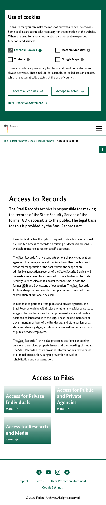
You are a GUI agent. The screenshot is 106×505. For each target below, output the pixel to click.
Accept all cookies (28, 91)
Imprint (23, 481)
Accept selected (70, 91)
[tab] (28, 50)
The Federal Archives (15, 141)
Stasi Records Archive (42, 141)
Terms (40, 481)
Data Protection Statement (25, 103)
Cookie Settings (52, 487)
